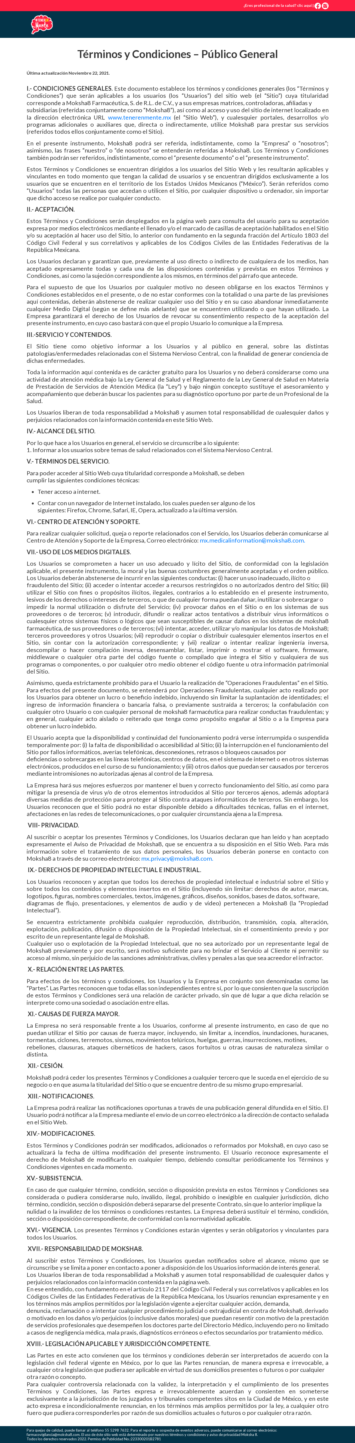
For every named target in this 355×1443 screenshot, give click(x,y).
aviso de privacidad (224, 1434)
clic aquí (304, 5)
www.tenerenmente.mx (139, 117)
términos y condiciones (187, 1434)
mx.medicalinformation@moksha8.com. (252, 540)
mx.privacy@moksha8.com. (177, 858)
